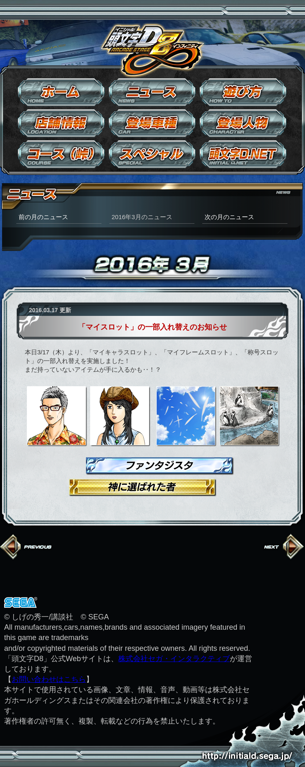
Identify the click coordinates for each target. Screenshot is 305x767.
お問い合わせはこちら (49, 679)
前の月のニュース (43, 216)
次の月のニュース (229, 216)
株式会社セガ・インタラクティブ (174, 659)
